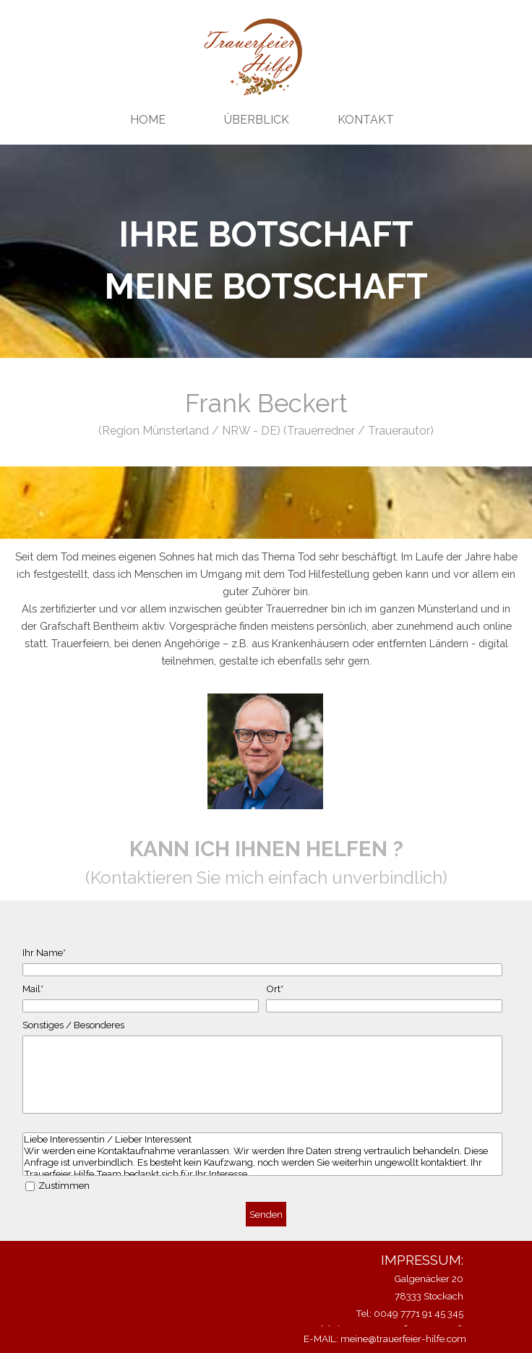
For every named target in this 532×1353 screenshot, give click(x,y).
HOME (148, 120)
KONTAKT (366, 120)
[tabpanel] (266, 260)
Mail (32, 988)
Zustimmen (64, 1185)
